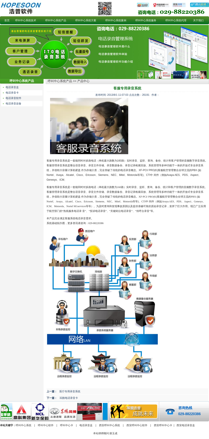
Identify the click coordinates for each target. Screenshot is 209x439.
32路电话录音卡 (68, 397)
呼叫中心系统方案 (85, 20)
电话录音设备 (13, 103)
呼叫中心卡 (66, 425)
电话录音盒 (12, 87)
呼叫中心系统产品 (55, 20)
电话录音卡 (12, 92)
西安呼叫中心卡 (163, 425)
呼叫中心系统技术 (25, 20)
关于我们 (198, 20)
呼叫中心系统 (23, 425)
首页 (7, 20)
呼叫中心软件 (46, 425)
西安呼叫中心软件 (136, 425)
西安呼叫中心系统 (109, 425)
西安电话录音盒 (186, 425)
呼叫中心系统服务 (145, 20)
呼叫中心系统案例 (115, 20)
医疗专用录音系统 (69, 391)
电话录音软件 (13, 98)
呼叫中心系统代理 (175, 20)
